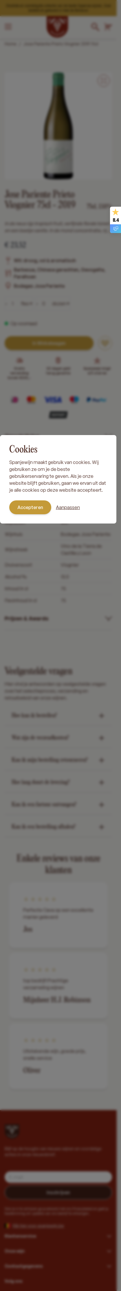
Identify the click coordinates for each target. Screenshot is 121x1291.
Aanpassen (68, 507)
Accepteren (30, 507)
